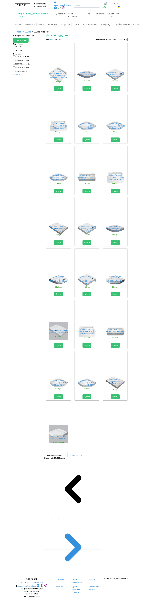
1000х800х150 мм (21, 60)
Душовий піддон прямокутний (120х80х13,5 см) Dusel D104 (115, 382)
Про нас (88, 15)
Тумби (76, 24)
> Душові (27, 31)
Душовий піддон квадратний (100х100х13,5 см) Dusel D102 (87, 280)
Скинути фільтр (21, 40)
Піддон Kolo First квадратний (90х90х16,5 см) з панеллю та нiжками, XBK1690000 (58, 74)
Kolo (17, 46)
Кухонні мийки (90, 24)
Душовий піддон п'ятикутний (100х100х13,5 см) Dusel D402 (115, 280)
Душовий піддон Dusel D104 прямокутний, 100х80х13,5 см (58, 228)
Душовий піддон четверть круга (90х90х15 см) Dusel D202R (115, 126)
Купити (58, 88)
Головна (19, 31)
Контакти (100, 14)
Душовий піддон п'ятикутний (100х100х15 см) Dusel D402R (86, 382)
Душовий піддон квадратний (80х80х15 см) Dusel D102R (58, 126)
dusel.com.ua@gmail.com (62, 3)
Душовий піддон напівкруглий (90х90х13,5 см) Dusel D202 (115, 228)
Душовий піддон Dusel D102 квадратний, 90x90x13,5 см (87, 228)
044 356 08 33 (38, 582)
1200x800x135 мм (21, 64)
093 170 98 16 (25, 582)
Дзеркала (65, 24)
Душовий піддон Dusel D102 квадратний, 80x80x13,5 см (115, 74)
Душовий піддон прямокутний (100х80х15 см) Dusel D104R (86, 177)
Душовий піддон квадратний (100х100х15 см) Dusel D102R (87, 331)
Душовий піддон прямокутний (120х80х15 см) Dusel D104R (115, 331)
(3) (30, 56)
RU (115, 4)
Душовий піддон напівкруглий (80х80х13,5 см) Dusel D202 (86, 74)
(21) (21, 50)
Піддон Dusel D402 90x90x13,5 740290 (58, 437)
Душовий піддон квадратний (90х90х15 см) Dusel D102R (115, 177)
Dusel (17, 50)
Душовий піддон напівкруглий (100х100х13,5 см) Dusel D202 (58, 280)
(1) (20, 46)
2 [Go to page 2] (55, 518)
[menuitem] (60, 15)
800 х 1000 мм (20, 71)
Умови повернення (73, 15)
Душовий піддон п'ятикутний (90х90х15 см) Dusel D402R (58, 177)
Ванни (41, 24)
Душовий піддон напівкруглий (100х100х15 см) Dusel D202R (58, 382)
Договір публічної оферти (76, 589)
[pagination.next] (73, 547)
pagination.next (76, 455)
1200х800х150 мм (21, 67)
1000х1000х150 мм (22, 56)
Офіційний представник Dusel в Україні (33, 15)
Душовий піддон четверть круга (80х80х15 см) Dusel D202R (87, 126)
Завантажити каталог (113, 15)
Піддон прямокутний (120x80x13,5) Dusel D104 (58, 331)
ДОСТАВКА (60, 14)
